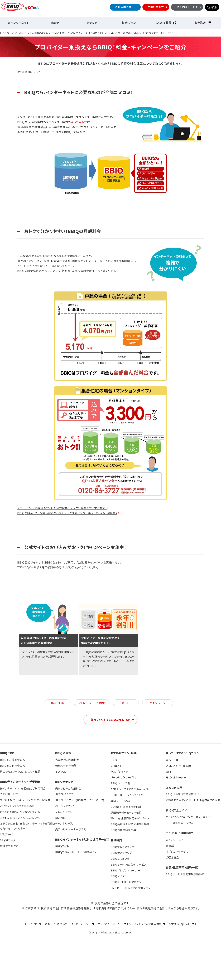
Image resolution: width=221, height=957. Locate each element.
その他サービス (9, 794)
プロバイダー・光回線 (91, 703)
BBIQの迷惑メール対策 (180, 823)
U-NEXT (115, 765)
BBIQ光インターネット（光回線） (20, 781)
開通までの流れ (9, 846)
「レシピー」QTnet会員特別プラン (130, 888)
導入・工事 (57, 703)
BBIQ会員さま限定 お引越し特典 (130, 824)
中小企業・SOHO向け (179, 833)
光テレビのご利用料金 (68, 788)
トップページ (7, 32)
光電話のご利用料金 (67, 759)
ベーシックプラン (65, 806)
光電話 (55, 23)
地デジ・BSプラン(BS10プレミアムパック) (79, 800)
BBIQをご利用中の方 (12, 765)
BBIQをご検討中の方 (12, 759)
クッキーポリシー (81, 924)
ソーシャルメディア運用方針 (145, 924)
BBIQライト (62, 846)
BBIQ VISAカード (121, 876)
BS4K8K (60, 817)
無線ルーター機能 (65, 765)
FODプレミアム (119, 771)
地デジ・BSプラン (65, 794)
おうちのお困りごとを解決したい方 (20, 812)
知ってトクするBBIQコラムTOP (110, 719)
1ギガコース (7, 834)
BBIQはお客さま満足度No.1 (183, 794)
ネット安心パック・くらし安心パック (20, 817)
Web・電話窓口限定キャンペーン (129, 818)
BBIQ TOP (7, 753)
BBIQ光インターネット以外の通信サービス (82, 839)
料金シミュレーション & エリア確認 (20, 771)
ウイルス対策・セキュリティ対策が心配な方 (25, 800)
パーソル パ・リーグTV (123, 777)
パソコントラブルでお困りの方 (17, 806)
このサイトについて (56, 924)
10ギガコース (8, 840)
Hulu (113, 759)
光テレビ (92, 23)
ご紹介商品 (172, 857)
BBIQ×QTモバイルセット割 (127, 795)
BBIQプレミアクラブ (122, 847)
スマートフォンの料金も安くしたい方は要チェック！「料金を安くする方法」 (62, 508)
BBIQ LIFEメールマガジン (126, 882)
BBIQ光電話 (63, 753)
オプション (61, 771)
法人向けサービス (189, 7)
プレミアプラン (63, 812)
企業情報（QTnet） (180, 924)
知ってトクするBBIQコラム (33, 32)
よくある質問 (163, 22)
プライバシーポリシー (110, 924)
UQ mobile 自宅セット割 (125, 806)
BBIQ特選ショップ (121, 852)
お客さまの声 (174, 787)
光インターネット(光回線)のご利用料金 (23, 788)
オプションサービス (177, 851)
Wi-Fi (125, 703)
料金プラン (129, 23)
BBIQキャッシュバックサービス (128, 864)
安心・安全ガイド (176, 810)
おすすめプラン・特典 (123, 753)
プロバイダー (59, 32)
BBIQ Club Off (119, 858)
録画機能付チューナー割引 (126, 812)
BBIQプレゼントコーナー (125, 870)
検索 (214, 7)
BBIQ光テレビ (64, 781)
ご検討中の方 (158, 7)
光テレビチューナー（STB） (71, 829)
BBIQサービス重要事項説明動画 (185, 874)
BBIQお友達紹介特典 (123, 830)
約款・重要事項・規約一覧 (182, 867)
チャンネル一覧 (64, 823)
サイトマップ (34, 924)
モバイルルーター (158, 703)
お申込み (200, 22)
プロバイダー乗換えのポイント (87, 32)
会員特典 (116, 840)
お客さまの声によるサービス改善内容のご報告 (193, 800)
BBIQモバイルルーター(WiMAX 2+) (76, 852)
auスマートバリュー (121, 801)
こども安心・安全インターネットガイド (188, 817)
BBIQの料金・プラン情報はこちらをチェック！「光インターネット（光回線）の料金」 (67, 513)
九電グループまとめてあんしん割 (129, 789)
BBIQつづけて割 (120, 783)
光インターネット (18, 23)
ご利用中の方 (123, 7)
